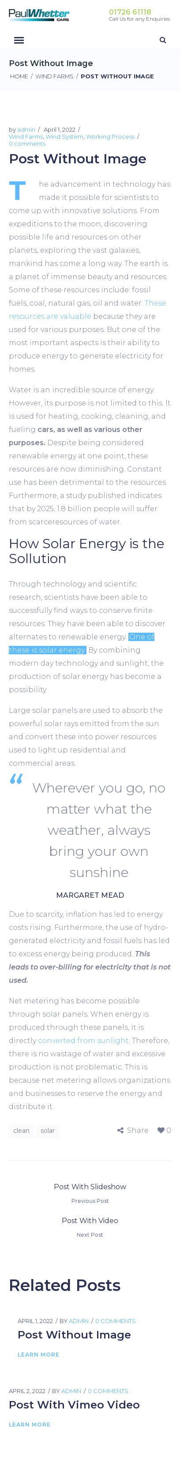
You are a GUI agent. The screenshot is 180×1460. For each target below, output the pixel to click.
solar (48, 1131)
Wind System (64, 136)
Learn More (39, 1354)
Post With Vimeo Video (74, 1404)
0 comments (27, 143)
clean (21, 1131)
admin (26, 129)
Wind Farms (54, 76)
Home (19, 76)
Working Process (110, 136)
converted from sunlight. (84, 1040)
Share (138, 1130)
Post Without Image (74, 1334)
